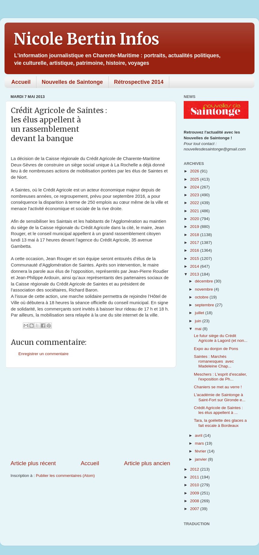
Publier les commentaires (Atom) (65, 475)
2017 (195, 242)
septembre (205, 305)
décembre (204, 281)
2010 (195, 485)
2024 (195, 187)
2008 (195, 501)
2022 (195, 202)
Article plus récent (33, 463)
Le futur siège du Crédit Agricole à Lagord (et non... (221, 338)
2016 (195, 250)
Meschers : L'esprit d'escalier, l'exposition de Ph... (220, 376)
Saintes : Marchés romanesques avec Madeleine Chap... (214, 361)
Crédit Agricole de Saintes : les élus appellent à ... (218, 410)
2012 (195, 469)
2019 (195, 226)
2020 (195, 218)
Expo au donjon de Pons (216, 348)
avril (199, 435)
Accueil (21, 82)
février (201, 451)
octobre (202, 297)
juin (198, 321)
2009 (195, 493)
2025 (195, 179)
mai (199, 328)
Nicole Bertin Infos (86, 39)
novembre (204, 289)
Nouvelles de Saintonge (72, 82)
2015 (195, 258)
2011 (195, 477)
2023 (195, 195)
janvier (201, 459)
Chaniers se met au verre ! (218, 387)
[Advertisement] (90, 413)
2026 (195, 171)
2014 (195, 266)
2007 (195, 508)
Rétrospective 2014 (139, 82)
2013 (195, 274)
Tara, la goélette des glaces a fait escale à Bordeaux (220, 422)
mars (200, 443)
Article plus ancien (147, 463)
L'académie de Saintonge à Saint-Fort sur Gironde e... (219, 397)
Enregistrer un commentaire (43, 354)
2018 (195, 234)
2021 (195, 211)
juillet (200, 313)
